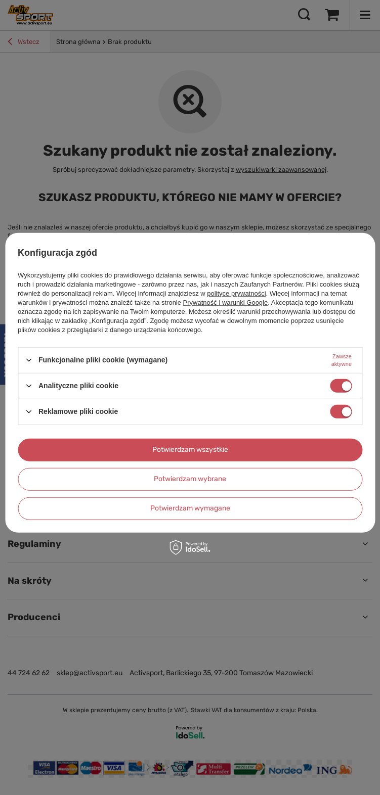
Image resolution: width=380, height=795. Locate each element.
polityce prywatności (236, 293)
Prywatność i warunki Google (225, 302)
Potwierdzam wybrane (190, 479)
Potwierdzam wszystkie (190, 449)
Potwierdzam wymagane (190, 508)
